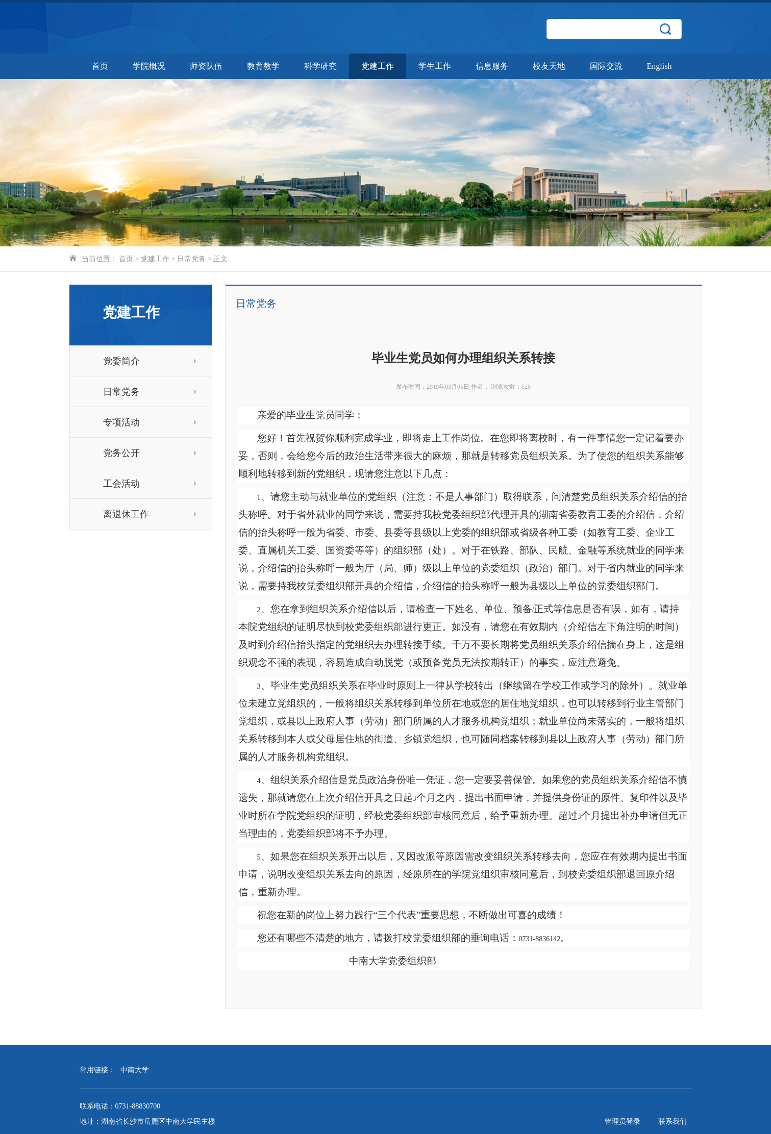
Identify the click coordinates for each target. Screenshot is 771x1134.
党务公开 (149, 453)
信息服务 (492, 66)
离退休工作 (149, 514)
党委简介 (149, 361)
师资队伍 (206, 66)
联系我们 (672, 1121)
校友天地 (549, 66)
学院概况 (149, 66)
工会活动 (149, 483)
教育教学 (263, 66)
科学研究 (320, 66)
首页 (100, 66)
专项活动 (149, 422)
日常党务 (191, 259)
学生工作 (434, 66)
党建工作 (377, 66)
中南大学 (134, 1070)
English (659, 66)
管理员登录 (622, 1121)
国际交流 (606, 66)
